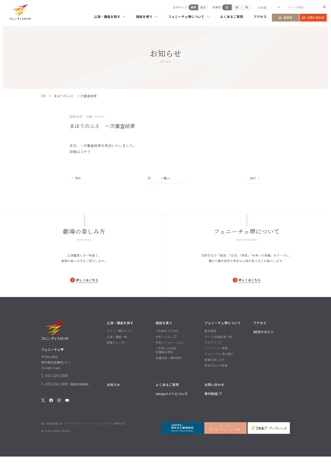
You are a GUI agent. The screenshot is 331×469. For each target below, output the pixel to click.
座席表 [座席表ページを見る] (285, 17)
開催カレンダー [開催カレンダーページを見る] (117, 354)
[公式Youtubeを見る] (67, 413)
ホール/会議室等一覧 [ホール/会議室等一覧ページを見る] (218, 348)
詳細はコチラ (80, 151)
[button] (20, 13)
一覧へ (159, 178)
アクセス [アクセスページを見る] (260, 16)
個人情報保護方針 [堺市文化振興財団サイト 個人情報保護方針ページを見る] (52, 435)
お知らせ (113, 395)
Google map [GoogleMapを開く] (51, 380)
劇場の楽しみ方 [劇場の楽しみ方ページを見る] (215, 371)
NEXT (255, 178)
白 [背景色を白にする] (227, 7)
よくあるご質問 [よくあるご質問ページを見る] (231, 16)
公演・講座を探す (110, 16)
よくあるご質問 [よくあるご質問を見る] (167, 395)
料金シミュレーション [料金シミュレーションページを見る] (170, 354)
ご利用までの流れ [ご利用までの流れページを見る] (167, 342)
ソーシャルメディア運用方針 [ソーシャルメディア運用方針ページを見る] (107, 435)
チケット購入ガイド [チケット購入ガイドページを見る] (120, 342)
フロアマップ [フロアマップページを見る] (213, 354)
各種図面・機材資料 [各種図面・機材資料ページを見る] (169, 369)
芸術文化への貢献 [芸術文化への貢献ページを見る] (216, 376)
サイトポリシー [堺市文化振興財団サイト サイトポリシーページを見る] (76, 435)
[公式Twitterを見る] (43, 413)
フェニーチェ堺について (189, 16)
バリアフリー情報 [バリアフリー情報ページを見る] (216, 359)
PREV (76, 178)
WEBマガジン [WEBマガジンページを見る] (263, 343)
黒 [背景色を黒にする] (236, 7)
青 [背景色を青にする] (246, 7)
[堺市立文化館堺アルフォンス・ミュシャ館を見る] (225, 440)
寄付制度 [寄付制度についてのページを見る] (213, 405)
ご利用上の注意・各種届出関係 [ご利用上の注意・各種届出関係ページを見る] (167, 361)
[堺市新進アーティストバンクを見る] (269, 440)
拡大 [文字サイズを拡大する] (203, 7)
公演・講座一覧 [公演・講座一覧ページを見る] (117, 348)
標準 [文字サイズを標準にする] (193, 7)
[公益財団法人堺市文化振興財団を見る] (182, 440)
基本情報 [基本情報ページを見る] (210, 342)
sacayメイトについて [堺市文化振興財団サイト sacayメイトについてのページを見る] (172, 405)
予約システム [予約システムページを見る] (166, 348)
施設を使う (147, 16)
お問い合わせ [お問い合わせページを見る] (313, 17)
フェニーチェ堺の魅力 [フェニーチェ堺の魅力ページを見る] (219, 365)
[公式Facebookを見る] (51, 413)
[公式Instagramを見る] (59, 413)
